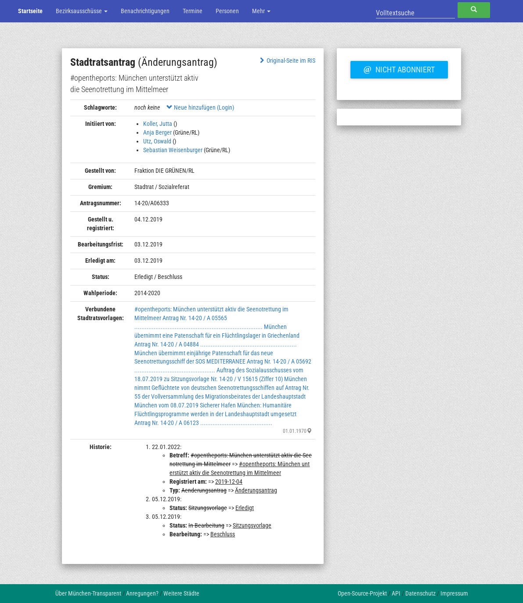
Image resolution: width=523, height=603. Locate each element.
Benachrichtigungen (145, 10)
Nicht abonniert (399, 68)
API (396, 593)
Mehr (261, 10)
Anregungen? (142, 593)
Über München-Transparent (88, 593)
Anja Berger (157, 132)
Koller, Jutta (157, 123)
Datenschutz (420, 593)
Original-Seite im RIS (287, 60)
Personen (227, 10)
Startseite (30, 10)
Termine (192, 10)
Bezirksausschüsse (82, 10)
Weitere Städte (181, 593)
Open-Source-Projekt (362, 593)
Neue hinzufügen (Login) (200, 107)
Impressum (454, 593)
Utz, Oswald (157, 141)
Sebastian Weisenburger (172, 149)
